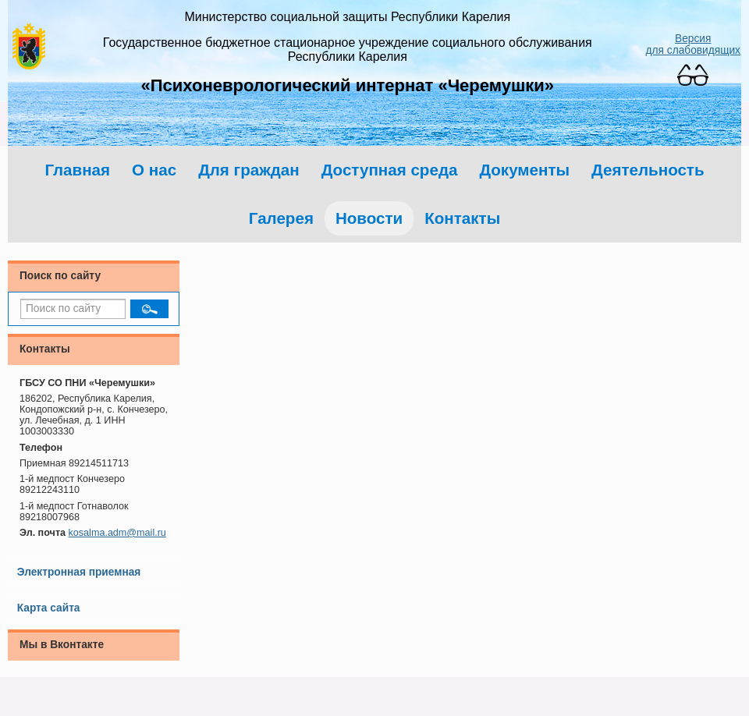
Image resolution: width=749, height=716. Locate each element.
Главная (77, 170)
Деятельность (648, 170)
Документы (524, 170)
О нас (154, 170)
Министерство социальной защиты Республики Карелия (347, 16)
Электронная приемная (79, 572)
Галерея (281, 218)
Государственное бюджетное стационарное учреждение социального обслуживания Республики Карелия (347, 49)
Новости (369, 218)
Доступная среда (389, 170)
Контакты (462, 218)
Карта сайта (48, 608)
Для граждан (249, 170)
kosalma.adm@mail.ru (117, 532)
